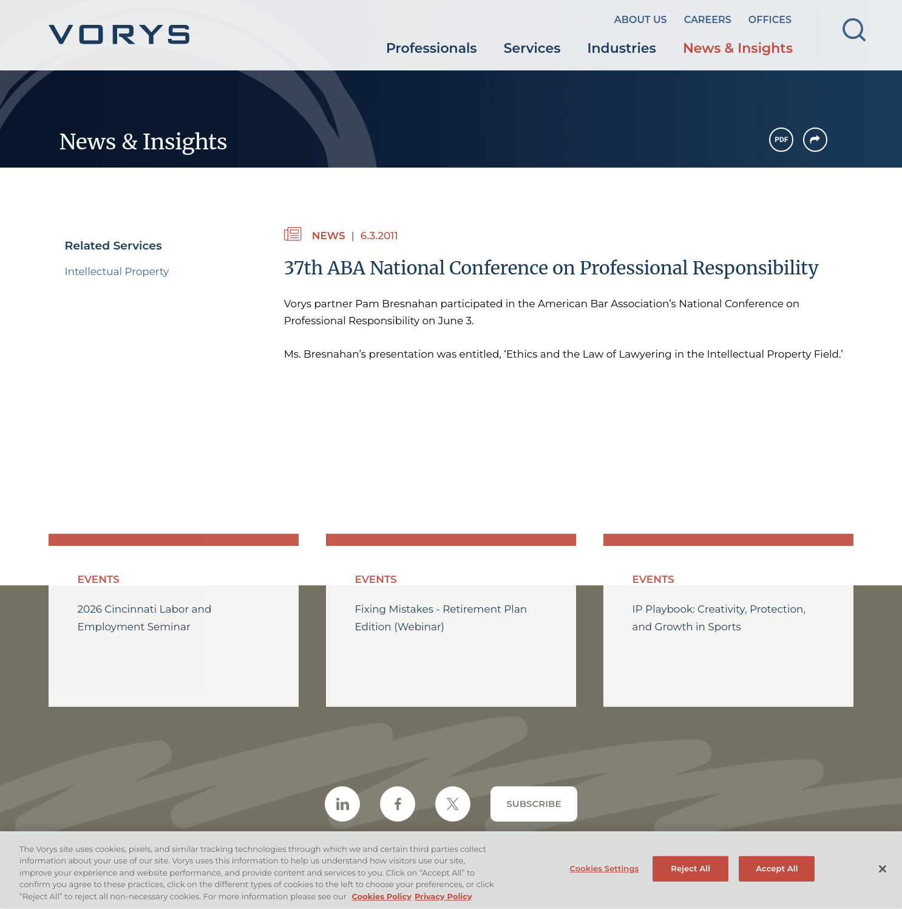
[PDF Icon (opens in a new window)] (781, 140)
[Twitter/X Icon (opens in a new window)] (452, 804)
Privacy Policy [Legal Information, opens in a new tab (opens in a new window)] (443, 901)
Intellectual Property (116, 271)
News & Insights (738, 48)
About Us (640, 20)
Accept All (777, 872)
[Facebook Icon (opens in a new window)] (397, 804)
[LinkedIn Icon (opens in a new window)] (342, 804)
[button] (815, 140)
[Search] (854, 29)
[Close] (882, 873)
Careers (707, 20)
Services (532, 48)
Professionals (431, 48)
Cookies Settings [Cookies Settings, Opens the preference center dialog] (604, 872)
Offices (770, 20)
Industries (622, 48)
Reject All (690, 872)
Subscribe (533, 803)
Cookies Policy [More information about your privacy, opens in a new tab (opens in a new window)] (381, 901)
